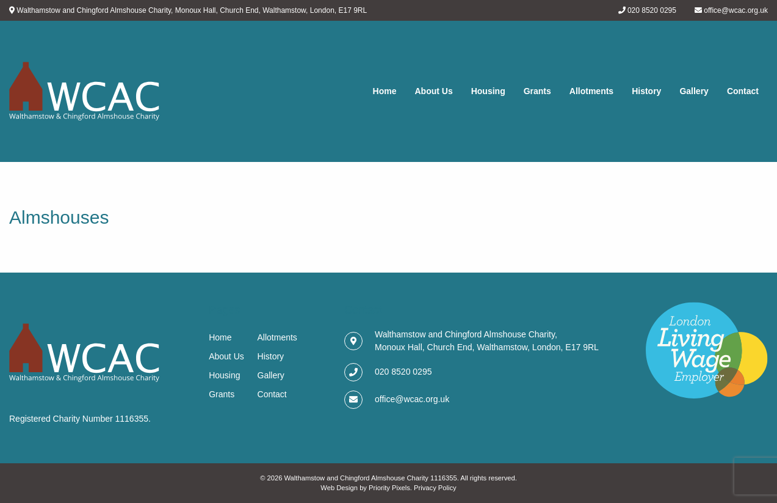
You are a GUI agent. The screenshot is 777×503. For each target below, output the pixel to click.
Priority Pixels (389, 487)
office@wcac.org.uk (736, 10)
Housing (488, 91)
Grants (537, 91)
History (646, 91)
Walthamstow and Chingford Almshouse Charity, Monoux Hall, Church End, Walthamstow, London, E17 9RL (191, 10)
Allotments (591, 91)
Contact (743, 91)
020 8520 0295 (651, 10)
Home (385, 91)
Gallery (693, 91)
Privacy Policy (435, 487)
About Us (433, 91)
